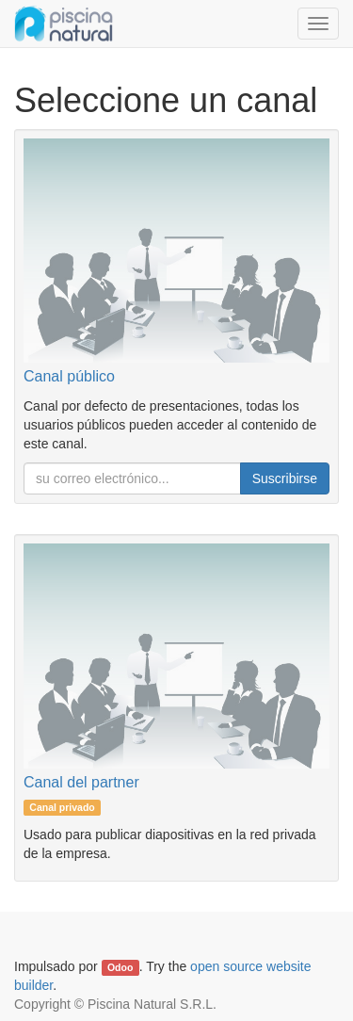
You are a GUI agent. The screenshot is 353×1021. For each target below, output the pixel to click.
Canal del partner (81, 782)
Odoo (120, 967)
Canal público (69, 376)
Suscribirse (284, 478)
